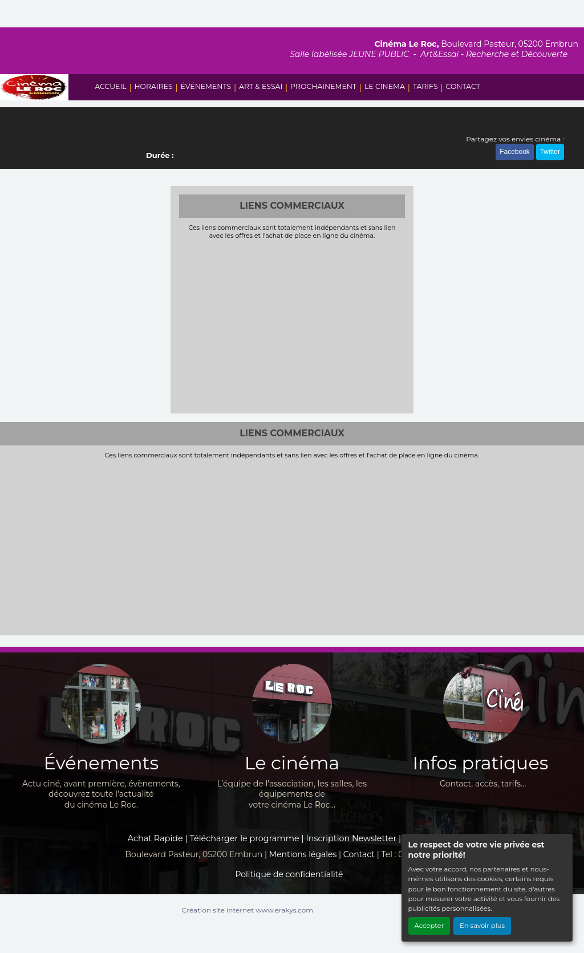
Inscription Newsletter (351, 838)
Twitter (550, 152)
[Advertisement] (292, 325)
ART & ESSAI (260, 86)
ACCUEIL (110, 86)
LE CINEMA (384, 86)
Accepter (429, 926)
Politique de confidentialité (289, 874)
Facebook (515, 152)
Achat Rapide (155, 838)
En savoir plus (482, 926)
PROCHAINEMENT (323, 86)
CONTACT (462, 86)
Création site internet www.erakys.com (247, 910)
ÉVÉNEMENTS (206, 86)
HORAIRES (153, 86)
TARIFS (425, 86)
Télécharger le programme (244, 838)
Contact (359, 854)
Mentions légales (303, 854)
